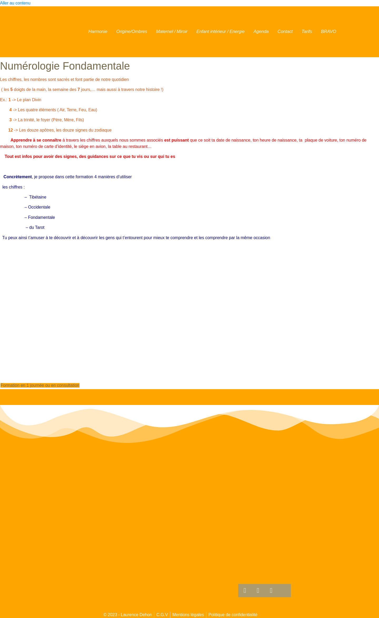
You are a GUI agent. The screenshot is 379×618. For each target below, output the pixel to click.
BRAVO (328, 31)
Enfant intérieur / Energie (220, 31)
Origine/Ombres (131, 31)
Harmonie (97, 31)
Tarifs (307, 31)
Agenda (260, 31)
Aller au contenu (15, 3)
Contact (285, 31)
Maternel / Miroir (171, 31)
